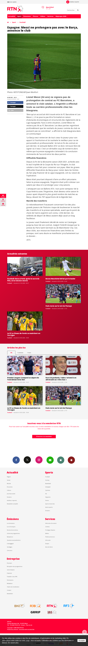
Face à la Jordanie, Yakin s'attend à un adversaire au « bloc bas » (61, 379)
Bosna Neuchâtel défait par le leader (60, 279)
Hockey (47, 480)
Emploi (47, 543)
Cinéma (47, 526)
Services (50, 16)
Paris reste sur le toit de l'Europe (59, 306)
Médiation (9, 583)
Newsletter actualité (12, 503)
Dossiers (9, 497)
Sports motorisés (50, 503)
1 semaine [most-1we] (20, 352)
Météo (47, 533)
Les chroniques (11, 526)
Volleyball (47, 487)
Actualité (11, 16)
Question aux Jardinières (13, 540)
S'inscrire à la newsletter (44, 436)
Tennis (47, 500)
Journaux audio (11, 493)
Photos (35, 16)
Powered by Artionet (12, 629)
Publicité (9, 573)
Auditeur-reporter (72, 1)
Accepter (81, 640)
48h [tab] (11, 352)
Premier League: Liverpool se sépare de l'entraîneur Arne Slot (23, 379)
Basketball (48, 483)
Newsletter (10, 593)
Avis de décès (49, 547)
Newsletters (50, 459)
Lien (11, 110)
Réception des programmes (14, 566)
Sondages (9, 547)
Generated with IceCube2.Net (26, 629)
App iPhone (60, 459)
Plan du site (29, 625)
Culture (9, 490)
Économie (9, 487)
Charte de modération (13, 586)
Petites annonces (50, 536)
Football (22, 22)
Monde (9, 483)
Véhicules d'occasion (51, 523)
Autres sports (49, 507)
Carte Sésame (11, 569)
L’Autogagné (10, 543)
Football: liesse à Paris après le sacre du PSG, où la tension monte (23, 280)
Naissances (10, 536)
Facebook (16, 459)
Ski (46, 493)
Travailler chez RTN (12, 576)
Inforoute (47, 540)
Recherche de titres (12, 530)
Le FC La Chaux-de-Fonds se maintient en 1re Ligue (23, 334)
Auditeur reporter (12, 500)
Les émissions (11, 523)
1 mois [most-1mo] (29, 352)
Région (9, 476)
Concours (9, 550)
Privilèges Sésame (50, 530)
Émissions (27, 16)
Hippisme (47, 497)
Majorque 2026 (61, 16)
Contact (9, 590)
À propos (9, 563)
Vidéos (42, 16)
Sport (19, 16)
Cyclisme (47, 490)
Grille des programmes (13, 533)
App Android (71, 459)
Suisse (8, 480)
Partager (12, 102)
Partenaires (10, 580)
